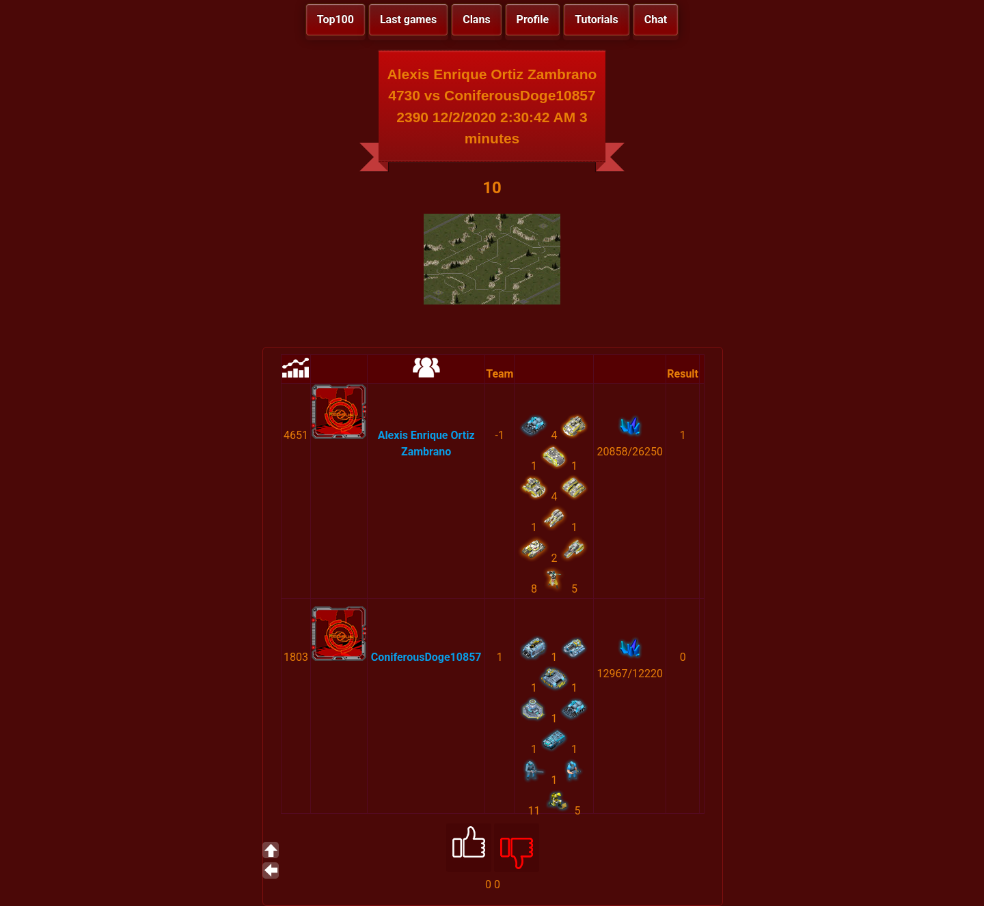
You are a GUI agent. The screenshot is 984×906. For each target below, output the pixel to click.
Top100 (335, 19)
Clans (476, 19)
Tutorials (596, 19)
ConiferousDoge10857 (426, 657)
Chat (655, 19)
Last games (408, 19)
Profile (533, 19)
